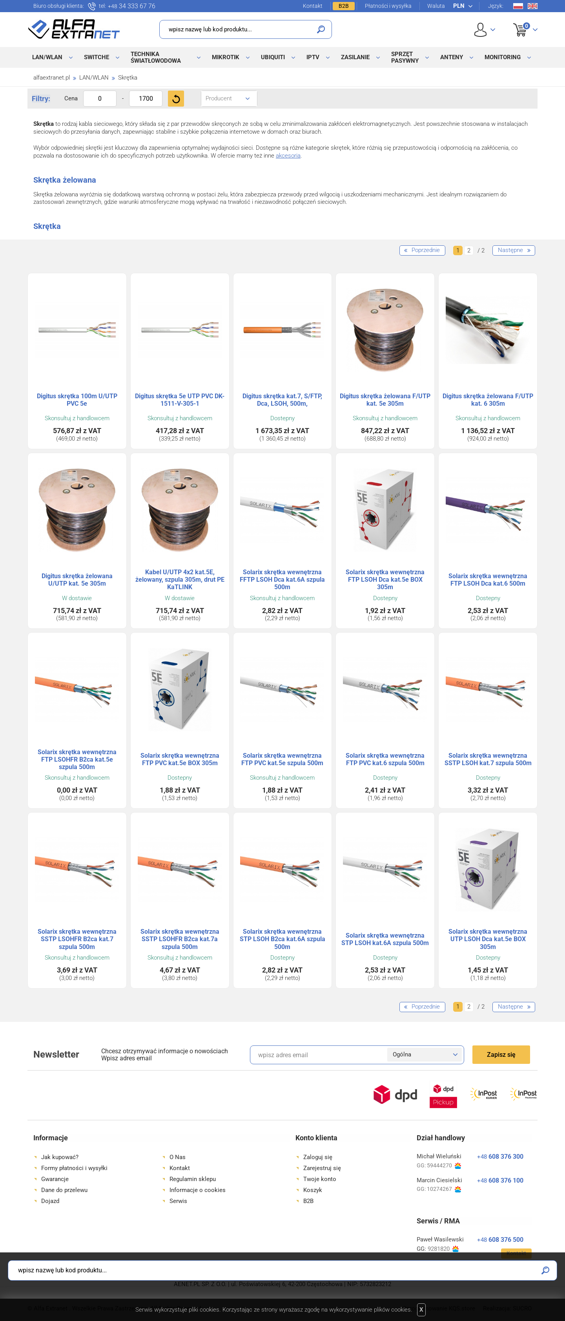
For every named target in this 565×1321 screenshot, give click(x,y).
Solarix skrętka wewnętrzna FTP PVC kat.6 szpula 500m (385, 759)
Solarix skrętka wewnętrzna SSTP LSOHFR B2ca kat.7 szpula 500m (77, 939)
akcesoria (288, 155)
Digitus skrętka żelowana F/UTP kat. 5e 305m (385, 399)
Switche (96, 57)
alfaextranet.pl (51, 77)
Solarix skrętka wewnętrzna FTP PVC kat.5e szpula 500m (282, 759)
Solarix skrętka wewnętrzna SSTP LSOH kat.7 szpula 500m (488, 759)
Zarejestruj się (322, 1168)
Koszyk (520, 21)
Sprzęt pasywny (405, 57)
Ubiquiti (273, 57)
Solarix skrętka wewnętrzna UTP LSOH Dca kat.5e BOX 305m (487, 939)
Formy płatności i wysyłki (74, 1168)
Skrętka (127, 77)
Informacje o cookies (198, 1190)
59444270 (444, 1166)
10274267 (444, 1189)
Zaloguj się (317, 1157)
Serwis (178, 1201)
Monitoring (503, 57)
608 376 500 (500, 1239)
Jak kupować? (59, 1157)
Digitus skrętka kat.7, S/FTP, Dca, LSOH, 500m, (282, 399)
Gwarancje (55, 1179)
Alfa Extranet (74, 29)
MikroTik (225, 57)
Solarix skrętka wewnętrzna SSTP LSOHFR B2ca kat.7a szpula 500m (179, 939)
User (484, 29)
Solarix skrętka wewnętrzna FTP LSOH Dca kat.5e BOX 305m (385, 579)
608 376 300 (500, 1156)
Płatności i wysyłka (388, 6)
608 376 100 (500, 1180)
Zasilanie (355, 57)
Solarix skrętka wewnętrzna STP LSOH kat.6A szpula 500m (385, 939)
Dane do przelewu (64, 1190)
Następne (510, 250)
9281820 (443, 1249)
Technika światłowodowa (156, 57)
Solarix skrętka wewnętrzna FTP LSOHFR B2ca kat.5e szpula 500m (77, 759)
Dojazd (50, 1201)
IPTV (312, 57)
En (533, 6)
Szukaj (321, 29)
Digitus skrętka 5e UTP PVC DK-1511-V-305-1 (179, 399)
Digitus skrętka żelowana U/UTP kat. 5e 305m (77, 579)
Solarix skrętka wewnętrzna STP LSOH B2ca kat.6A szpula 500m (282, 939)
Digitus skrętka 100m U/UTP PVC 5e (77, 399)
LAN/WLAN (47, 57)
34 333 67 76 (131, 6)
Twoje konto (319, 1179)
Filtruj (176, 99)
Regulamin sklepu (193, 1179)
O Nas (178, 1157)
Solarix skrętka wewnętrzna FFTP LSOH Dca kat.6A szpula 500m (282, 579)
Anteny (451, 57)
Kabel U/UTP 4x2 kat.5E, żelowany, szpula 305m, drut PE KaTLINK (179, 579)
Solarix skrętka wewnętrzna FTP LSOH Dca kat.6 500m (487, 579)
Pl (518, 6)
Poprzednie (426, 250)
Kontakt (313, 6)
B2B (344, 6)
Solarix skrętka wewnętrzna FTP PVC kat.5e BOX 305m (179, 759)
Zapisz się (501, 1054)
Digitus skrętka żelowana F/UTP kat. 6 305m (488, 399)
